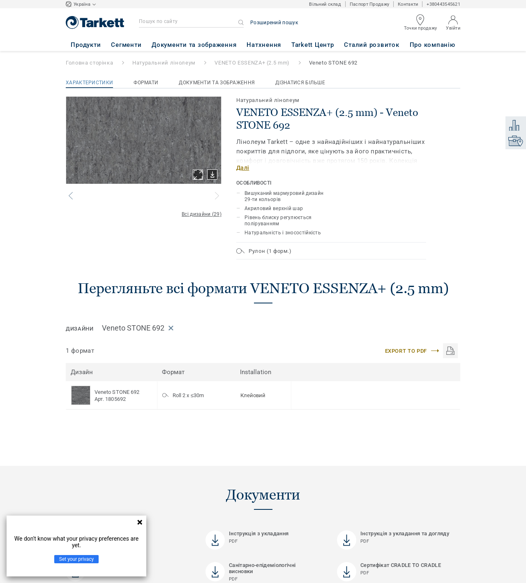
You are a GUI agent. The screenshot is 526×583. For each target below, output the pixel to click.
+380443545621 (443, 4)
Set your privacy (76, 559)
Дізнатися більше (300, 83)
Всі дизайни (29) (201, 214)
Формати (146, 83)
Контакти (408, 4)
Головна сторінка (89, 63)
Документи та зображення (217, 83)
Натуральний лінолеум (164, 63)
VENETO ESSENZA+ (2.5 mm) (252, 63)
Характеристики (89, 83)
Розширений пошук (274, 22)
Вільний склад (325, 4)
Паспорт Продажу (369, 4)
